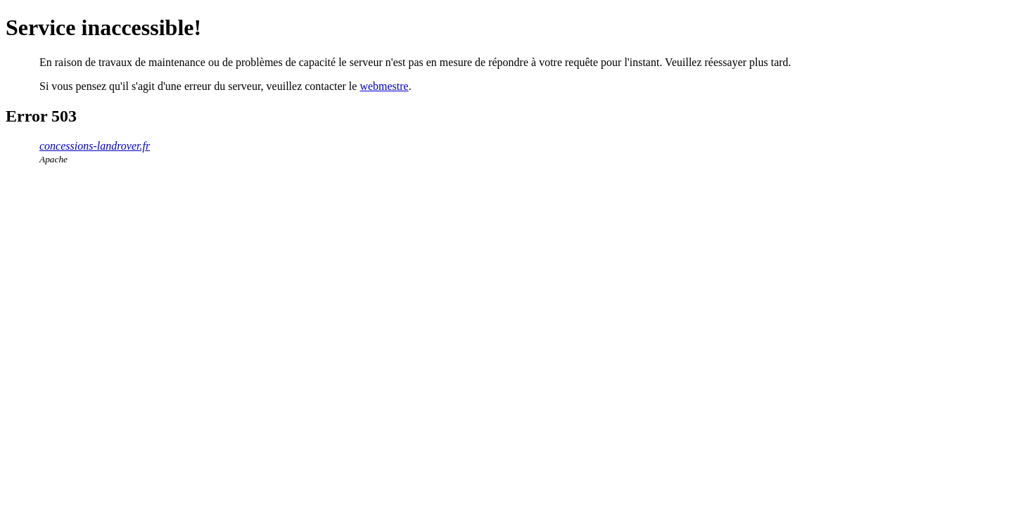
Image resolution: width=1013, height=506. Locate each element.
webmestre (383, 86)
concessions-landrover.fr (94, 146)
